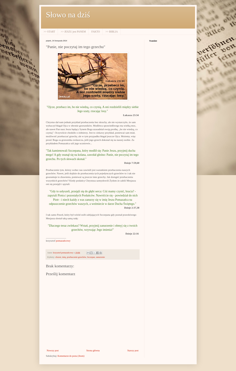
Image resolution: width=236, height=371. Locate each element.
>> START (49, 31)
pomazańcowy (63, 240)
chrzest (58, 257)
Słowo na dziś (68, 14)
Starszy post (132, 350)
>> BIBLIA (111, 31)
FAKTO (95, 31)
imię (64, 257)
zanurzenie (100, 257)
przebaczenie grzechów (76, 257)
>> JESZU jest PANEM (73, 31)
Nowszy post (53, 350)
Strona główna (93, 350)
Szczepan (91, 257)
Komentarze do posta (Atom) (71, 356)
